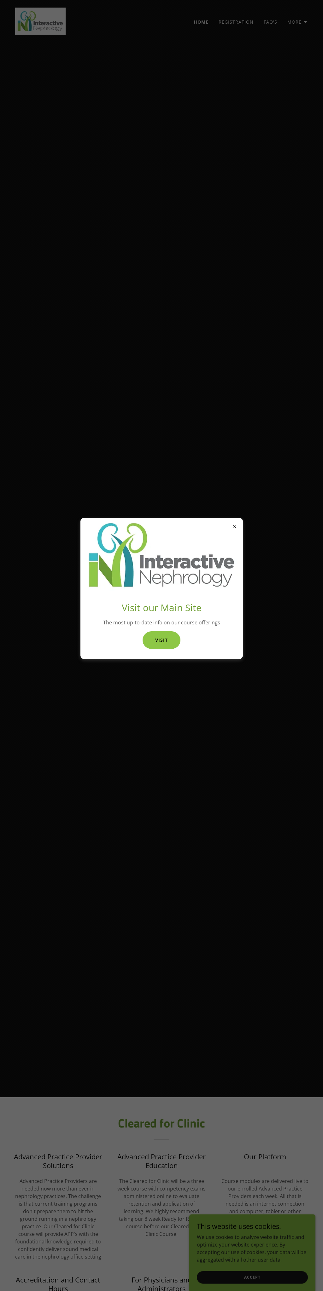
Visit (161, 640)
